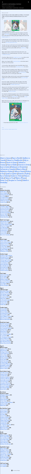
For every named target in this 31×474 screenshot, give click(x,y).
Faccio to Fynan (11, 162)
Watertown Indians (4, 427)
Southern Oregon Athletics (6, 402)
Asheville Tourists (4, 372)
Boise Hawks (3, 398)
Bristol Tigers (3, 448)
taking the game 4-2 (6, 36)
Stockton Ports (3, 303)
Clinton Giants (3, 355)
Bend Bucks (3, 396)
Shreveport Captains (4, 282)
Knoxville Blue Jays (4, 266)
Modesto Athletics (4, 292)
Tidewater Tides (4, 215)
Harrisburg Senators (4, 245)
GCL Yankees (3, 466)
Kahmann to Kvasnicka (18, 167)
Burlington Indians (4, 450)
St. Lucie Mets (3, 335)
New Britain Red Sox (5, 248)
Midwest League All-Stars (13, 129)
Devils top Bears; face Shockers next (23, 122)
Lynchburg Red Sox (4, 313)
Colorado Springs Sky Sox (6, 224)
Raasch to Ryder (23, 173)
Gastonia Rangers (4, 381)
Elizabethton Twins (4, 451)
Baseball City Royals (4, 323)
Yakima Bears (3, 405)
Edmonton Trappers (4, 226)
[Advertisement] (15, 141)
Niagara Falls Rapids (4, 420)
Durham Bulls (3, 309)
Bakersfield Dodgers (4, 291)
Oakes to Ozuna (19, 171)
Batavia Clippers (4, 411)
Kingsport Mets (3, 456)
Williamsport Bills (4, 251)
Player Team (15, 8)
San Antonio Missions (5, 280)
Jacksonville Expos (4, 264)
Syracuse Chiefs (3, 214)
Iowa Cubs (2, 196)
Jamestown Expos (4, 418)
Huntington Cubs (4, 453)
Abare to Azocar (5, 158)
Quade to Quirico (11, 173)
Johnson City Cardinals (5, 454)
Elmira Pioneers (3, 413)
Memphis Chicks (4, 269)
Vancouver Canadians (5, 234)
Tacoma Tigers (3, 231)
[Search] (28, 2)
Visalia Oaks (3, 304)
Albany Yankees (3, 240)
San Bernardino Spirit (5, 300)
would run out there (6, 54)
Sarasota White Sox (4, 338)
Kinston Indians (4, 312)
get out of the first (22, 72)
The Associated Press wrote (11, 42)
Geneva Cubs (3, 415)
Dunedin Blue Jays (4, 326)
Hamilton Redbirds (4, 417)
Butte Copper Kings (4, 436)
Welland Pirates (3, 429)
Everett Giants (3, 401)
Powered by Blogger (15, 470)
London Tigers (3, 246)
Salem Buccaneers (4, 318)
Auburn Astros (3, 410)
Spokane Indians (4, 404)
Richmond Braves (4, 211)
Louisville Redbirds (4, 197)
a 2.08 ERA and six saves (15, 84)
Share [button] (3, 127)
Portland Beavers (4, 230)
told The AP (23, 47)
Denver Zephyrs (3, 193)
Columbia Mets (3, 375)
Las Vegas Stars (3, 227)
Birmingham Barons (4, 257)
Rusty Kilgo (7, 34)
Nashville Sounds (4, 199)
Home (3, 8)
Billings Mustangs (4, 435)
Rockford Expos (4, 362)
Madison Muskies (4, 358)
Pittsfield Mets (3, 423)
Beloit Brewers (3, 350)
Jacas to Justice (5, 167)
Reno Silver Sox (3, 295)
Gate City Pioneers (4, 438)
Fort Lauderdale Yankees (5, 328)
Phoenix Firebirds (4, 229)
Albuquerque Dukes (5, 221)
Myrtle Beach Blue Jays (5, 384)
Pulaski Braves (3, 460)
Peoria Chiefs (3, 359)
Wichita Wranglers (4, 285)
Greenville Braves (4, 263)
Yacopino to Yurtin (14, 180)
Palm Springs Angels (5, 294)
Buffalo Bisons (3, 191)
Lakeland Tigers (4, 329)
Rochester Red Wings (5, 212)
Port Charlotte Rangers (5, 334)
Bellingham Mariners (5, 395)
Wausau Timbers (4, 368)
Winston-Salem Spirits (5, 319)
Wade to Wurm (20, 178)
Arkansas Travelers (4, 275)
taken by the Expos (16, 61)
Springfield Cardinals (5, 365)
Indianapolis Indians (4, 194)
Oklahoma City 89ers (5, 200)
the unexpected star (20, 66)
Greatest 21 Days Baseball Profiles (11, 4)
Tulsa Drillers (3, 283)
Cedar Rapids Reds (4, 353)
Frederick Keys (3, 310)
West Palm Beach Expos (5, 341)
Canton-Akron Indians (5, 242)
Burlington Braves (4, 352)
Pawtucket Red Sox (4, 209)
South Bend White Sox (5, 364)
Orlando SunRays (4, 270)
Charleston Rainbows (5, 377)
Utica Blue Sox (3, 426)
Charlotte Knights (4, 258)
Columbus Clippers (4, 206)
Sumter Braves (3, 389)
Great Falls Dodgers (4, 439)
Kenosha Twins (3, 356)
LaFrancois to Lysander (7, 169)
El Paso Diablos (3, 276)
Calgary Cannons (4, 223)
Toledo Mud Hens (4, 217)
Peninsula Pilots (3, 315)
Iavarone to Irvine (24, 165)
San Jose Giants (3, 301)
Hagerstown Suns (4, 243)
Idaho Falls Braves (4, 442)
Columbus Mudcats (4, 261)
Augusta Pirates (3, 374)
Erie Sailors (2, 414)
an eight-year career (17, 57)
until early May (15, 96)
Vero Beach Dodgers (4, 340)
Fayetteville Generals (4, 380)
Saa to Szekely (4, 176)
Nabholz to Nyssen (6, 171)
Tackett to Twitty (16, 176)
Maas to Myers (21, 169)
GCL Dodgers (3, 464)
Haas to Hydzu (12, 165)
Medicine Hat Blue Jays (5, 444)
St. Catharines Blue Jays (5, 424)
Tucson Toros (3, 233)
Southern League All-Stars (6, 255)
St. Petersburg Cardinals (5, 337)
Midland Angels (4, 279)
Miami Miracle (3, 331)
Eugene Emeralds (4, 399)
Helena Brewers (3, 441)
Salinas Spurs (3, 298)
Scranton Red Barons (5, 208)
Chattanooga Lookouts (5, 260)
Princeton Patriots (4, 459)
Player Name (8, 8)
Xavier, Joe (3, 180)
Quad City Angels (4, 361)
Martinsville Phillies (4, 457)
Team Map (21, 8)
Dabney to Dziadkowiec (14, 160)
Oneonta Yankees (4, 421)
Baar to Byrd (16, 158)
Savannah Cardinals (4, 386)
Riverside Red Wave (4, 297)
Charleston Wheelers (5, 378)
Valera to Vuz (9, 178)
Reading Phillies (4, 249)
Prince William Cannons (5, 316)
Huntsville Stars (3, 267)
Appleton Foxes (3, 349)
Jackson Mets (3, 277)
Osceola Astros (3, 332)
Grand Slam (6, 129)
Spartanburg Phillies (4, 387)
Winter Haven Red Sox (5, 343)
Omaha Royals (3, 202)
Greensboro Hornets (5, 383)
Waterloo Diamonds (4, 367)
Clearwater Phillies (4, 325)
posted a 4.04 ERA (12, 91)
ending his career (22, 102)
